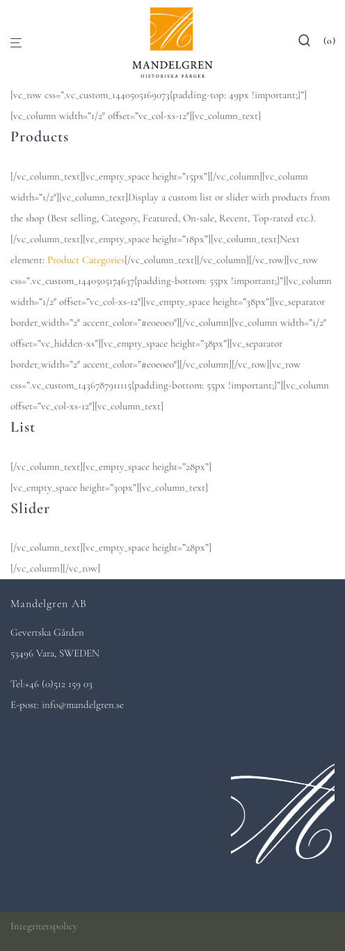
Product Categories (86, 259)
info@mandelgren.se (83, 704)
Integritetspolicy (44, 926)
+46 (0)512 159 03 (59, 683)
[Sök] (310, 43)
